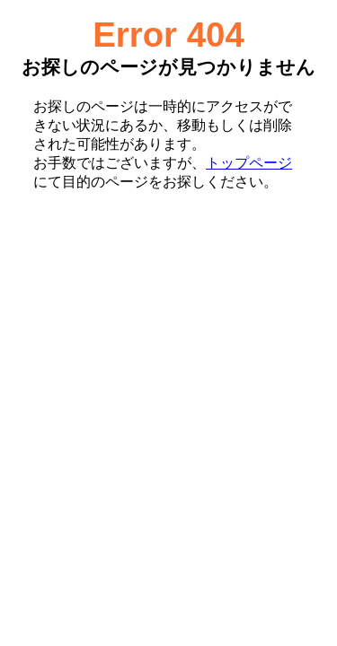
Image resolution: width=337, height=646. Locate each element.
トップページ (249, 162)
